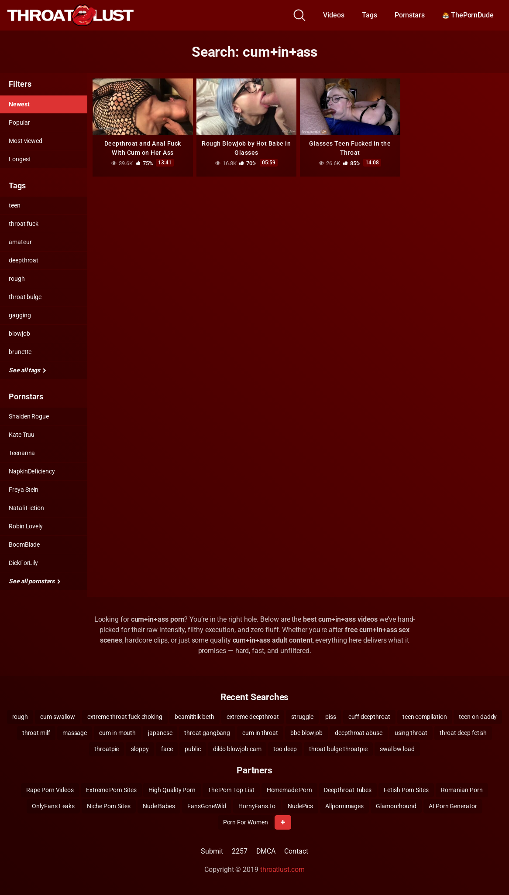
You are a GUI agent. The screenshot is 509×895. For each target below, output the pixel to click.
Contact (296, 851)
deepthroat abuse (358, 732)
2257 (240, 851)
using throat (411, 732)
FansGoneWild (206, 806)
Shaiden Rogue (29, 416)
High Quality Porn (172, 789)
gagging (20, 315)
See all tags (27, 370)
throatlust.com (282, 869)
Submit (212, 851)
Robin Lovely (26, 526)
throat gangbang (207, 732)
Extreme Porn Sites (111, 789)
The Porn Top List (231, 789)
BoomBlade (24, 544)
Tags (369, 15)
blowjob (19, 333)
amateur (20, 241)
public (193, 748)
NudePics (300, 806)
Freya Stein (23, 489)
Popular (19, 122)
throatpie (106, 748)
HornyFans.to (256, 806)
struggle (302, 716)
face (167, 748)
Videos (333, 15)
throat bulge (25, 296)
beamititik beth (194, 716)
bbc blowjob (306, 732)
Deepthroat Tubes (347, 789)
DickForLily (23, 562)
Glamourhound (396, 806)
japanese (160, 732)
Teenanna (22, 452)
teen (15, 205)
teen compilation (424, 716)
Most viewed (25, 140)
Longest (20, 159)
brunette (20, 351)
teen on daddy (478, 716)
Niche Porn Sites (109, 806)
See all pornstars (34, 581)
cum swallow (57, 716)
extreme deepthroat (253, 716)
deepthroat (23, 260)
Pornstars (410, 15)
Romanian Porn (462, 789)
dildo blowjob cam (237, 748)
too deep (284, 748)
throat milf (36, 732)
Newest (19, 104)
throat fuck (23, 223)
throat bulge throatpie (338, 748)
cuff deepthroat (369, 716)
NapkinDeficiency (32, 471)
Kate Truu (21, 434)
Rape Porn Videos (50, 789)
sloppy (140, 748)
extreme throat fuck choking (124, 716)
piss (330, 716)
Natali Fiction (26, 507)
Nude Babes (159, 806)
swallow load (397, 748)
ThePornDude (468, 15)
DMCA (266, 851)
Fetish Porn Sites (406, 789)
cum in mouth (117, 732)
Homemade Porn (289, 789)
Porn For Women (245, 822)
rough (17, 278)
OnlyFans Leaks (53, 806)
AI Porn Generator (453, 806)
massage (74, 732)
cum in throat (260, 732)
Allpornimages (344, 806)
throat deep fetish (463, 732)
